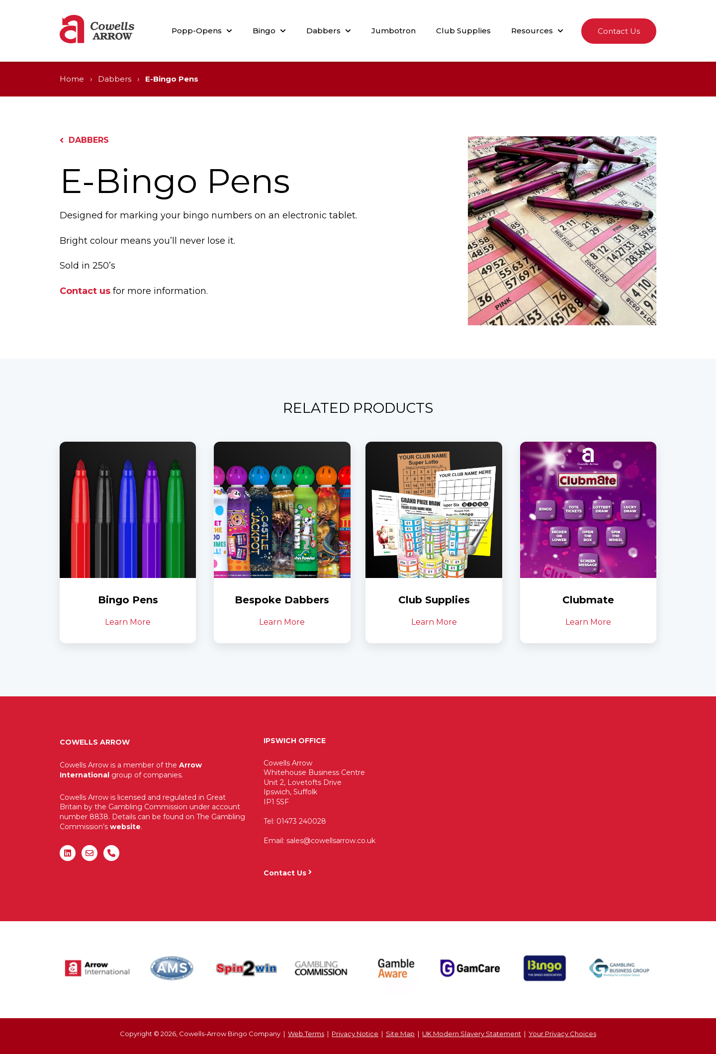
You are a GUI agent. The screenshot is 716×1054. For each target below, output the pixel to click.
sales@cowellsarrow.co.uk (330, 840)
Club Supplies (463, 30)
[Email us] (89, 853)
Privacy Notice (355, 1034)
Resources (532, 30)
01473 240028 (301, 821)
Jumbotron (393, 30)
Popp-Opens (197, 30)
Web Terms (306, 1034)
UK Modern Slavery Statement (471, 1034)
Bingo (264, 30)
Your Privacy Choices (562, 1034)
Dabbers (323, 30)
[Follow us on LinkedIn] (68, 853)
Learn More (128, 622)
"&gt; (536, 798)
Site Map (400, 1034)
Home (72, 79)
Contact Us (619, 31)
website (125, 826)
